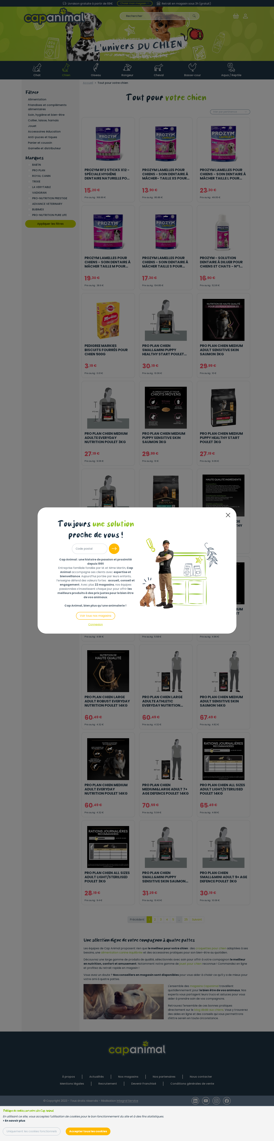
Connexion (95, 624)
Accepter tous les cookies (88, 1131)
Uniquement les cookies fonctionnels (31, 1131)
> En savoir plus (14, 1121)
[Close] (228, 515)
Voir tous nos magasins (95, 616)
